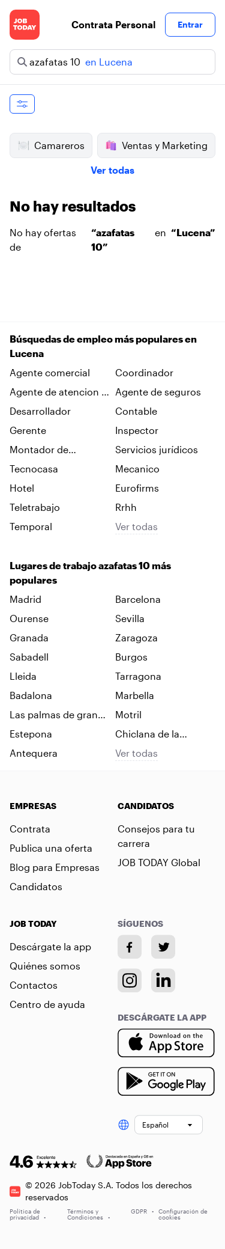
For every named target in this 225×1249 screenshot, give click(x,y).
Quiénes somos (45, 965)
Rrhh (126, 507)
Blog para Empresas (55, 867)
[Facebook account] (130, 947)
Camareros (51, 145)
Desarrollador (40, 411)
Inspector (136, 430)
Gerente (28, 430)
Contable (136, 411)
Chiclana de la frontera (147, 734)
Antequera (34, 753)
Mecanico (137, 468)
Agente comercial (50, 372)
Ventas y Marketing (156, 145)
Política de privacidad (28, 1214)
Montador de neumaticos (39, 450)
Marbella (134, 695)
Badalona (31, 695)
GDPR (142, 1211)
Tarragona (138, 676)
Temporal (31, 526)
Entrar (190, 24)
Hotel (22, 487)
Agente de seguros (158, 391)
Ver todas (112, 170)
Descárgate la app (50, 946)
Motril (128, 714)
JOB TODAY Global (159, 862)
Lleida (23, 676)
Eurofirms (137, 487)
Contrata (30, 828)
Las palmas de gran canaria (54, 715)
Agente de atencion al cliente (59, 392)
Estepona (31, 733)
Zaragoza (136, 637)
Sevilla (130, 618)
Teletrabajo (35, 507)
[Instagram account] (130, 980)
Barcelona (138, 599)
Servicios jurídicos (156, 449)
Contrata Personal (113, 24)
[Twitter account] (163, 947)
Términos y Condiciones (88, 1214)
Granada (29, 637)
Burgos (131, 656)
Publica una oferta (51, 848)
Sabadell (29, 656)
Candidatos (36, 886)
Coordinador (144, 372)
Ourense (29, 618)
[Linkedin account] (163, 980)
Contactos (34, 985)
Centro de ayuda (47, 1004)
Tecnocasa (34, 468)
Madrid (25, 599)
